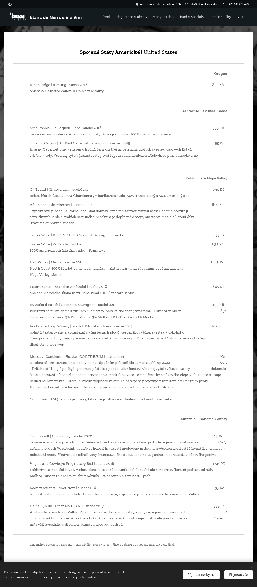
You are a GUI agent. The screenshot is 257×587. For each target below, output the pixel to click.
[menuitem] (113, 17)
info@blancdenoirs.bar (204, 4)
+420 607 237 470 (238, 4)
